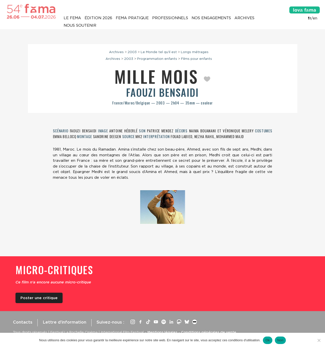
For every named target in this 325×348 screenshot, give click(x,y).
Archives (244, 18)
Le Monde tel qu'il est (159, 52)
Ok (267, 340)
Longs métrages (195, 52)
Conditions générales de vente (208, 332)
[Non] (318, 340)
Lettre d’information (64, 322)
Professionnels (170, 18)
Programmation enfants (157, 59)
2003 (132, 52)
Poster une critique (39, 298)
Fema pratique (132, 18)
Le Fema (72, 18)
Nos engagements (211, 18)
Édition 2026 (98, 18)
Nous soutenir (80, 25)
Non (280, 340)
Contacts (22, 322)
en (315, 18)
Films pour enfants (196, 59)
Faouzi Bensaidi (162, 92)
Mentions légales (162, 332)
